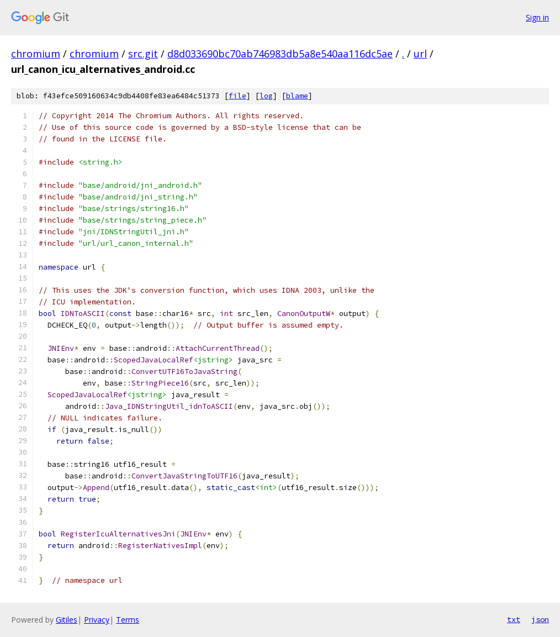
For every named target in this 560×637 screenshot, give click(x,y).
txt (513, 619)
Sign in (537, 17)
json (540, 619)
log (266, 96)
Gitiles (66, 619)
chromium (35, 53)
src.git (143, 53)
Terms (127, 619)
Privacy (96, 619)
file (237, 96)
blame (297, 96)
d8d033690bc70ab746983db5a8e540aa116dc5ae (280, 53)
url (420, 53)
